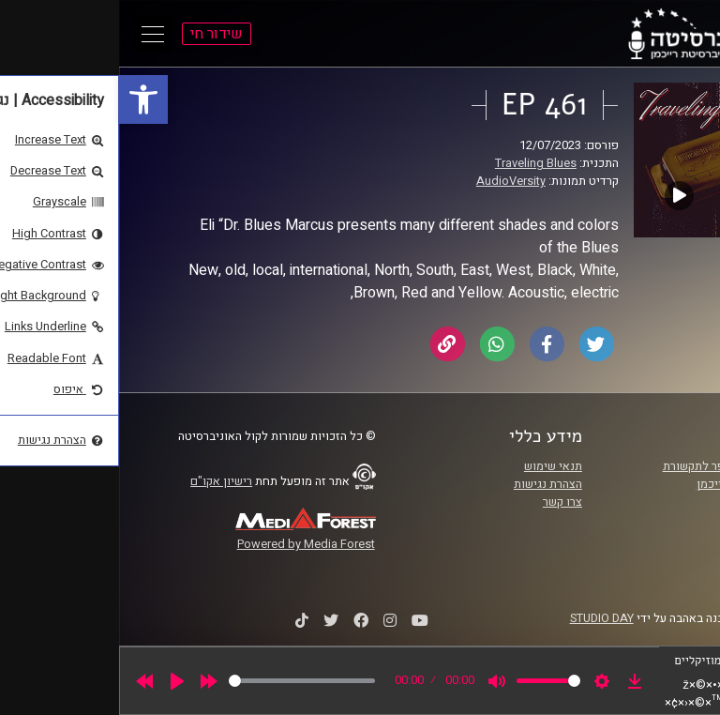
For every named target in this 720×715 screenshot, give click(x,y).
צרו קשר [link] (443, 502)
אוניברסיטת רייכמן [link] (623, 484)
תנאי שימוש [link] (434, 466)
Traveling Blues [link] (417, 163)
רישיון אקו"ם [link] (102, 481)
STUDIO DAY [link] (483, 618)
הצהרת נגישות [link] (429, 484)
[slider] (183, 681)
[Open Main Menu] (33, 34)
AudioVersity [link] (392, 181)
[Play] (58, 681)
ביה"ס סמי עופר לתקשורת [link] (606, 466)
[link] (24, 99)
